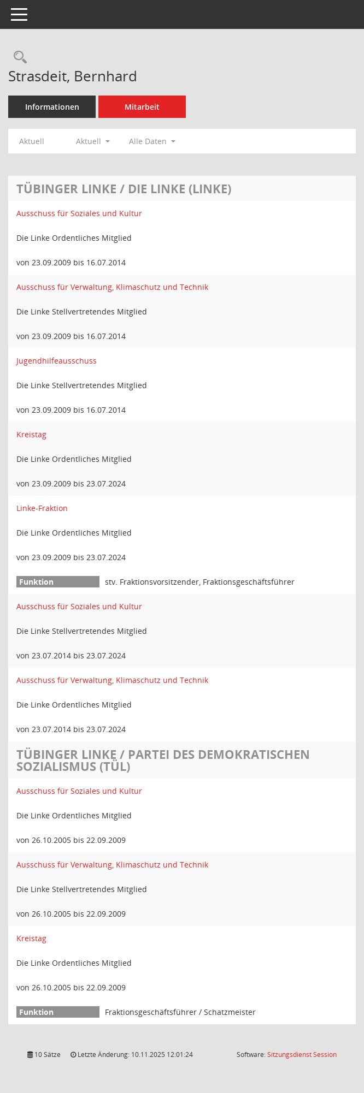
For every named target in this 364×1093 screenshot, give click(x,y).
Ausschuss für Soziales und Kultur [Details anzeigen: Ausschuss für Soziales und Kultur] (79, 213)
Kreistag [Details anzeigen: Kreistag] (31, 434)
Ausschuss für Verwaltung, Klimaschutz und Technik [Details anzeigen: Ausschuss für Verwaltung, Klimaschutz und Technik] (112, 287)
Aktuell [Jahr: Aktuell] (31, 141)
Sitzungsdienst (302, 1054)
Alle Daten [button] (152, 141)
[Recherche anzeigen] (17, 58)
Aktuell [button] (93, 141)
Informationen (52, 107)
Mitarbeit (142, 107)
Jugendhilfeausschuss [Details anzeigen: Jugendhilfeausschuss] (56, 360)
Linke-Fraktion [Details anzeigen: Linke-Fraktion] (42, 508)
